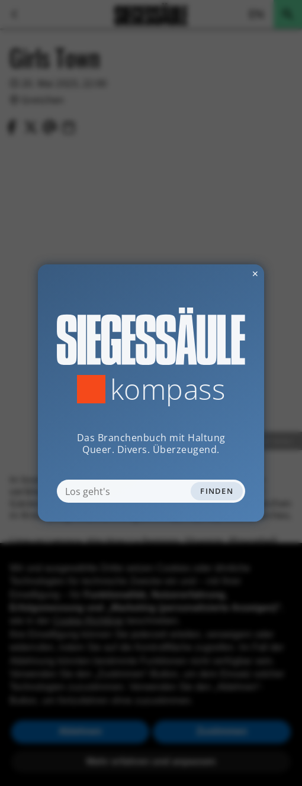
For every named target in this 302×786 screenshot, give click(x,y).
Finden (216, 491)
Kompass (168, 389)
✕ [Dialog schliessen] (226, 273)
